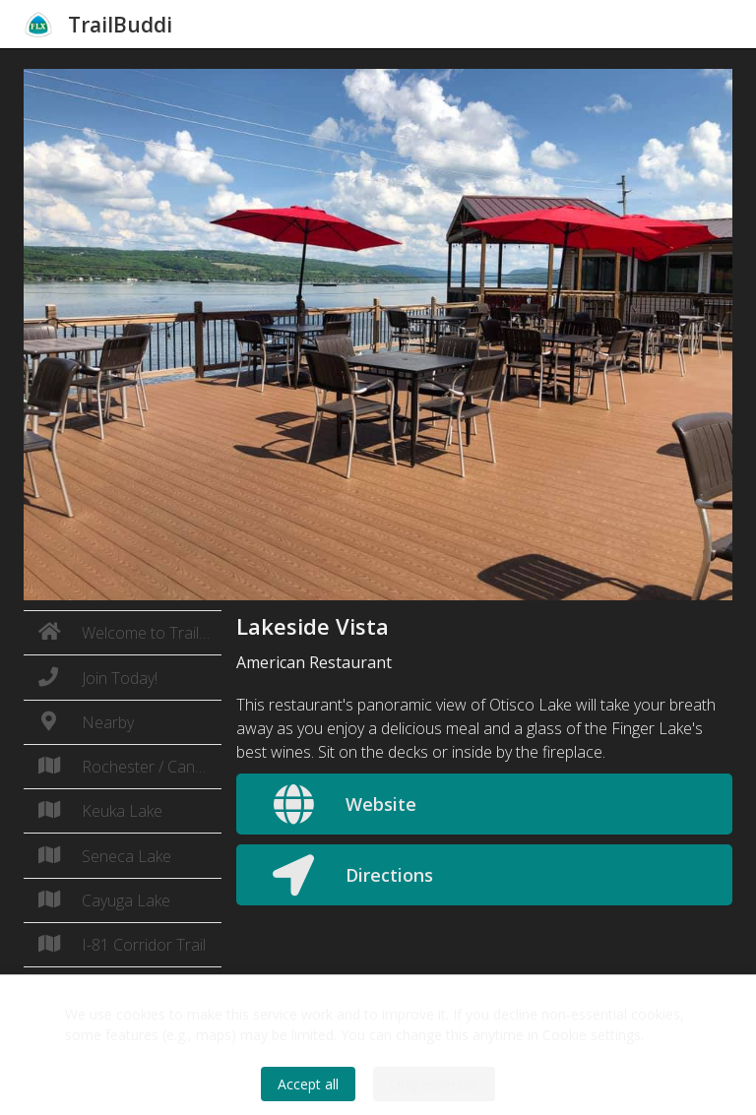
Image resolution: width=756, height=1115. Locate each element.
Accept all (308, 1084)
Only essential (434, 1084)
